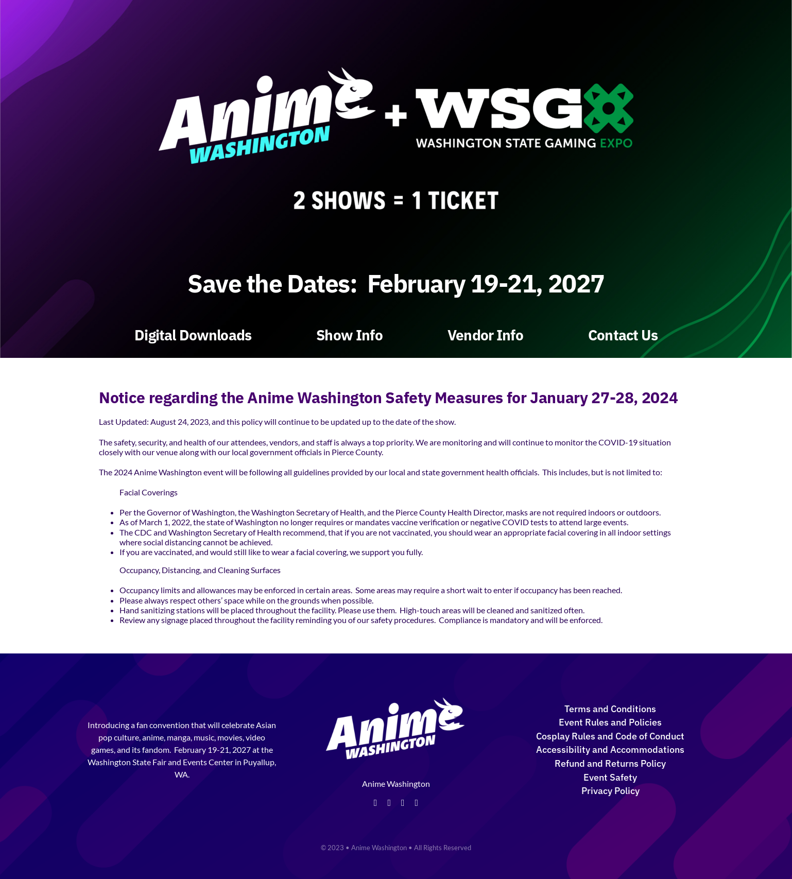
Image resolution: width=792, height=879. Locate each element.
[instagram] (403, 802)
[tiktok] (417, 802)
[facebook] (375, 802)
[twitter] (389, 802)
